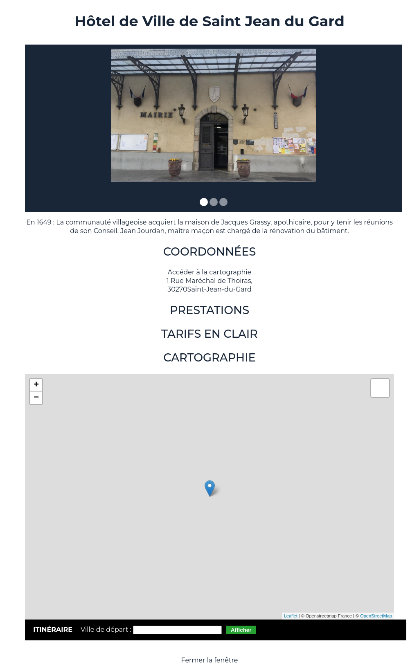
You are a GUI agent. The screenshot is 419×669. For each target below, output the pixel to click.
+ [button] (36, 385)
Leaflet (290, 615)
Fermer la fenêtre (209, 660)
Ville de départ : (107, 629)
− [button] (36, 398)
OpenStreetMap (376, 615)
